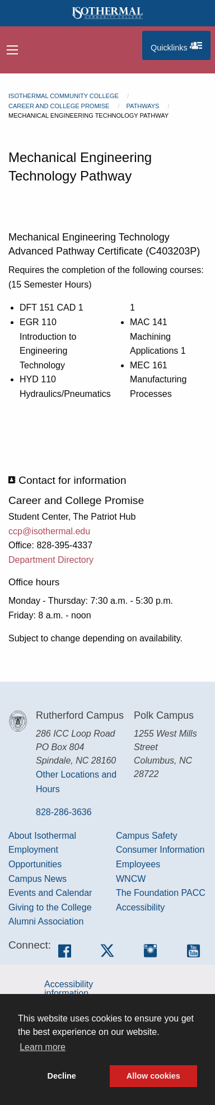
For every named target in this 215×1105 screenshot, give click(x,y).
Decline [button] (62, 1075)
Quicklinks (181, 45)
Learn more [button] (43, 1047)
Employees (138, 864)
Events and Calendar (50, 893)
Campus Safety (146, 835)
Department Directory (51, 560)
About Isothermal (42, 835)
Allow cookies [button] (153, 1075)
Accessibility (140, 907)
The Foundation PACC (160, 893)
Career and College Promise (58, 106)
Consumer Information (160, 849)
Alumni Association (45, 921)
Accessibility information (68, 988)
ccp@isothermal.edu (49, 531)
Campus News (37, 879)
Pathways (142, 106)
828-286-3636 (64, 812)
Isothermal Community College (63, 96)
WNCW (131, 879)
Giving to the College (50, 907)
